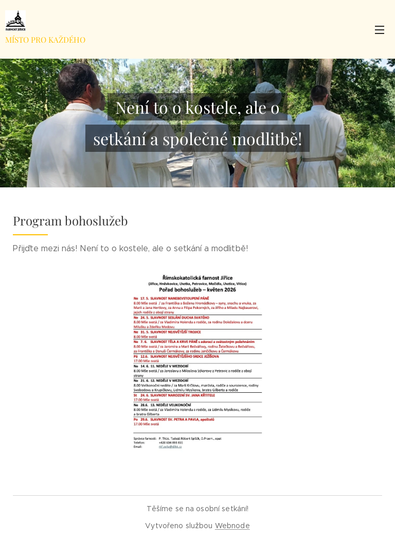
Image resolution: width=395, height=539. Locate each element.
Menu (379, 29)
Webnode (232, 525)
